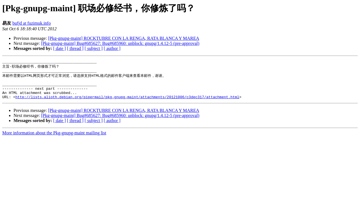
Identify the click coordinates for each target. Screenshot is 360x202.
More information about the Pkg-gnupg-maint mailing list (54, 139)
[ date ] (59, 48)
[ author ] (112, 48)
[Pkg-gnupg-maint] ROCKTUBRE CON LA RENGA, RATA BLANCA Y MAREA (123, 38)
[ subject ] (94, 48)
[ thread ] (75, 48)
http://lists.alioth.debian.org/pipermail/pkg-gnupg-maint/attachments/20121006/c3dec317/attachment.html (127, 103)
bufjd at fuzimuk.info (31, 23)
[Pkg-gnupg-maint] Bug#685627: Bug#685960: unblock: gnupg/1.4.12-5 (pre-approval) (120, 43)
